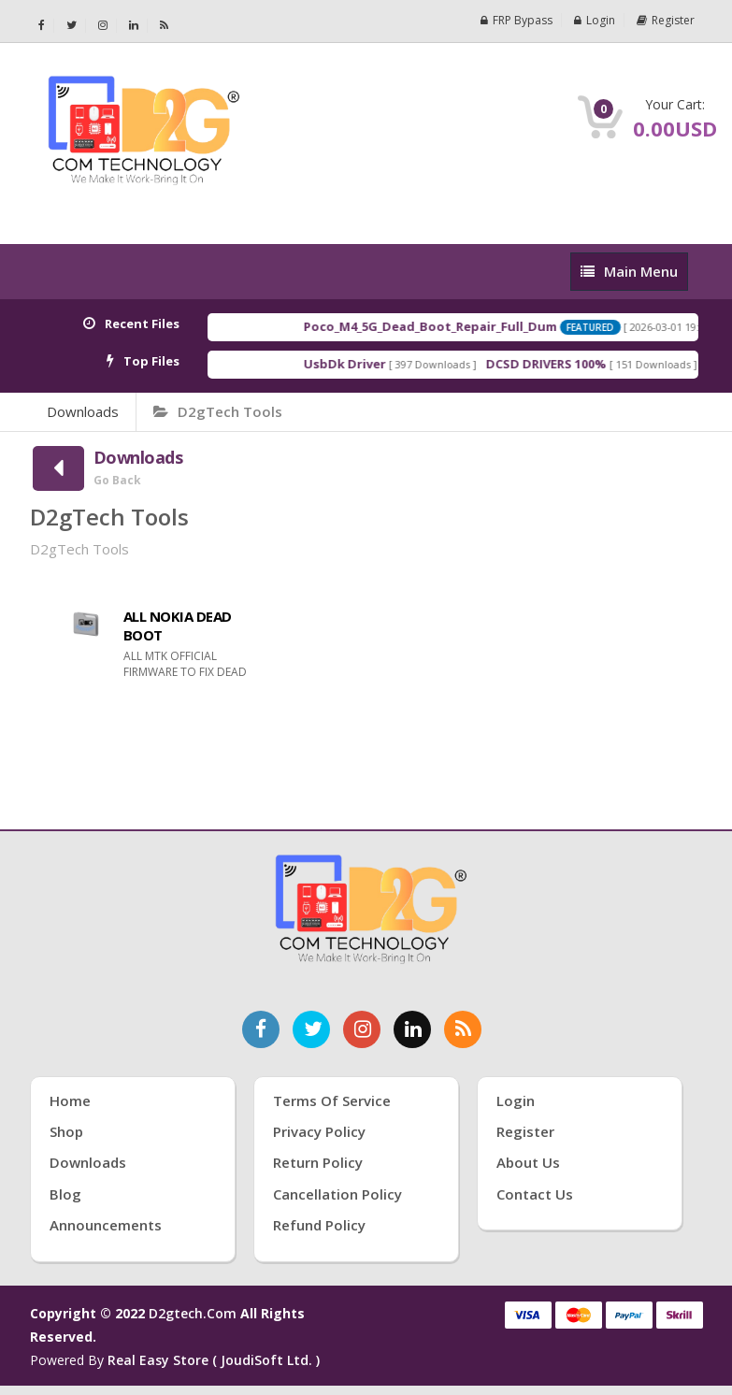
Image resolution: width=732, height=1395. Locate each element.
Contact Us (534, 1194)
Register (666, 20)
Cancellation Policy (337, 1194)
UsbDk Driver (361, 363)
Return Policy (318, 1162)
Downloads (83, 411)
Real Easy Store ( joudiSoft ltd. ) (214, 1360)
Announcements (106, 1224)
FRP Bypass (517, 20)
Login (594, 20)
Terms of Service (332, 1100)
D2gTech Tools (217, 411)
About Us (528, 1162)
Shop (66, 1131)
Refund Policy (319, 1224)
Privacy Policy (319, 1131)
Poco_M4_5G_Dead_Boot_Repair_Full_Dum (446, 326)
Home (70, 1100)
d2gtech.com (194, 1313)
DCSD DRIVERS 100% (562, 363)
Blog (65, 1194)
